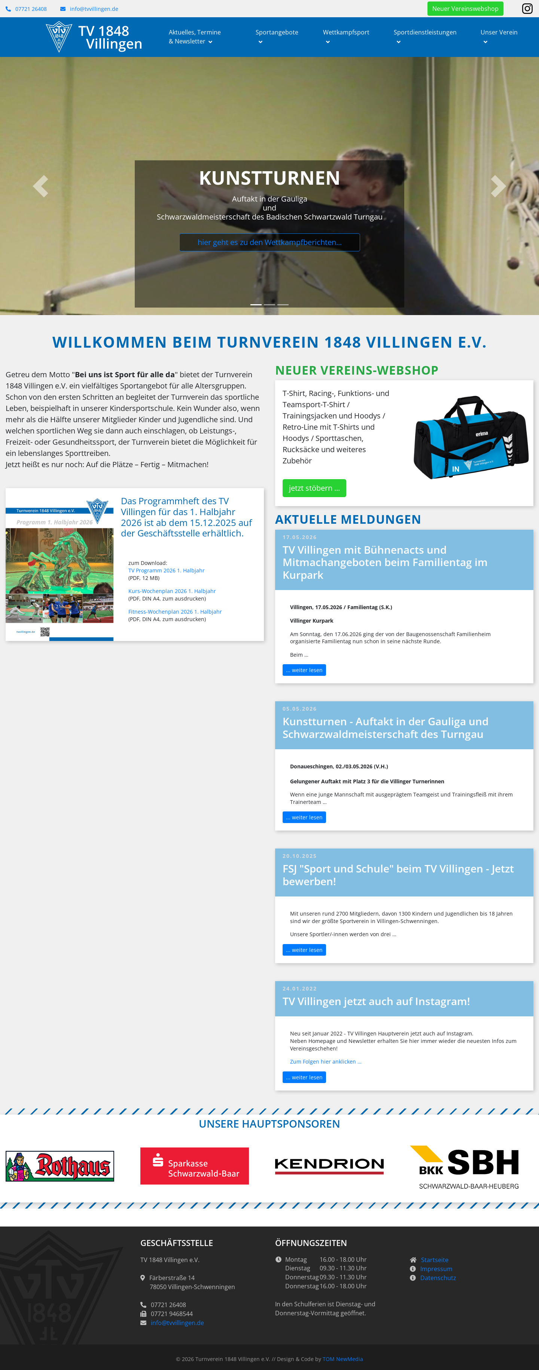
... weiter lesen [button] (304, 670)
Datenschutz (438, 1278)
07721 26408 (26, 8)
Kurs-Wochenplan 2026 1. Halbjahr (172, 591)
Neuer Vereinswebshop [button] (465, 8)
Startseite (434, 1260)
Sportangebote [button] (277, 32)
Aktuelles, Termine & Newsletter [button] (195, 36)
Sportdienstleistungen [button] (425, 32)
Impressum (436, 1269)
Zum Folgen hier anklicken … (326, 1061)
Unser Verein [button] (499, 32)
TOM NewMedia (343, 1359)
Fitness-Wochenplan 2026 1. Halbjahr (175, 611)
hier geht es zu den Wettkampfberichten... (270, 242)
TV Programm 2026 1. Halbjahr (166, 570)
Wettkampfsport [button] (346, 32)
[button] (40, 186)
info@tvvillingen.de (89, 8)
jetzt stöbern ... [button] (314, 488)
